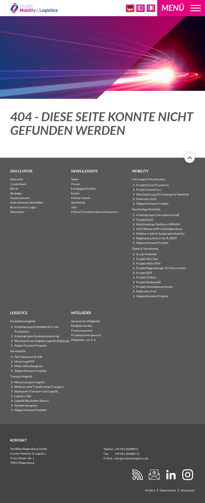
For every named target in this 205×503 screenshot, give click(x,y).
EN (140, 8)
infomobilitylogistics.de (131, 458)
